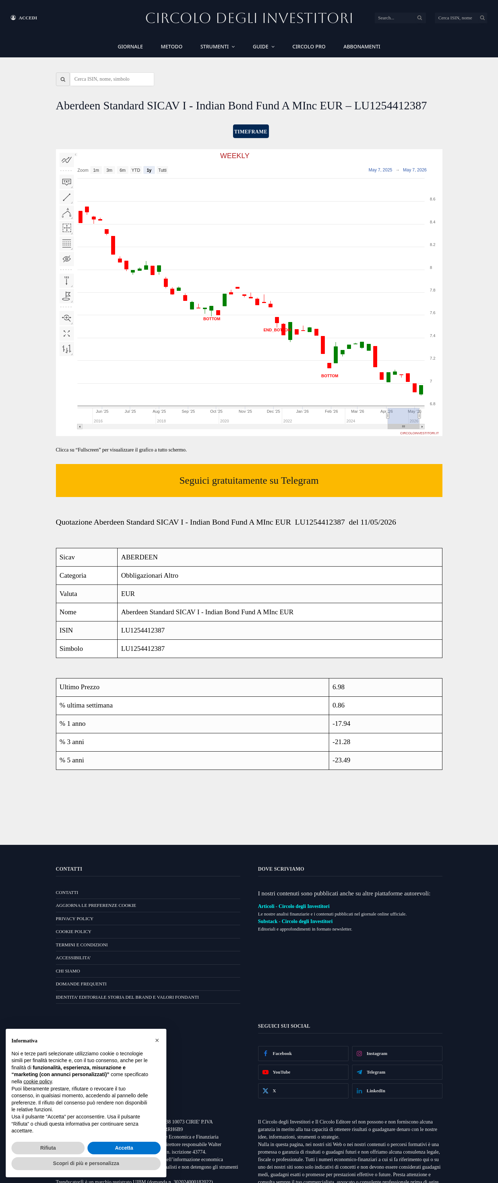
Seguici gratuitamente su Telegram (249, 480)
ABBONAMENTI (361, 46)
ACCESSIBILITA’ (73, 957)
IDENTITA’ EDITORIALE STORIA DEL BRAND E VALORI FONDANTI (127, 997)
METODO (171, 46)
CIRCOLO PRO (309, 46)
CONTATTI (67, 892)
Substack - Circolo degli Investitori (295, 921)
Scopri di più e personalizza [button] (86, 1163)
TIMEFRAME (250, 131)
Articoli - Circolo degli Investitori (294, 906)
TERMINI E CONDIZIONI (82, 944)
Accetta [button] (124, 1148)
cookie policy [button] (37, 1081)
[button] (157, 1040)
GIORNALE (130, 46)
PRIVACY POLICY (75, 918)
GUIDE (261, 46)
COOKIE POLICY (73, 931)
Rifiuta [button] (48, 1148)
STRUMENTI (214, 46)
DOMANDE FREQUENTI (81, 983)
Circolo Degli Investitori (249, 18)
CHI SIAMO (68, 971)
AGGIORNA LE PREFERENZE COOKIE (96, 905)
